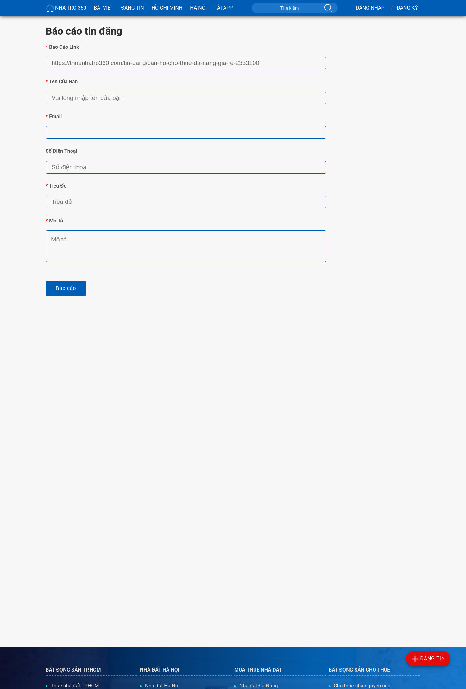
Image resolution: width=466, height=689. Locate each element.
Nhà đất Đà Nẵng (258, 686)
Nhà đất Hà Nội (162, 686)
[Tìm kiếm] (328, 8)
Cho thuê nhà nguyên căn (362, 686)
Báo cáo (66, 288)
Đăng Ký (407, 8)
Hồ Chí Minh (167, 8)
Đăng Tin (132, 8)
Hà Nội (198, 8)
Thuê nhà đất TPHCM (75, 686)
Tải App (223, 8)
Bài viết (103, 8)
